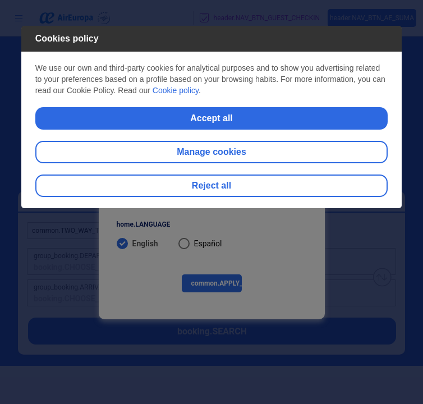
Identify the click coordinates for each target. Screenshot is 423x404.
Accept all (211, 118)
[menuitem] (212, 242)
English (145, 243)
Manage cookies (211, 152)
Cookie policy (176, 90)
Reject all (211, 185)
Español (208, 243)
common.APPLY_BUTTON (216, 283)
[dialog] (211, 117)
